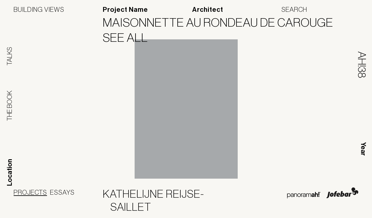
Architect (207, 10)
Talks (9, 56)
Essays (62, 192)
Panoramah (303, 195)
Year (363, 149)
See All (129, 37)
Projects (30, 192)
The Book (9, 106)
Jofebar (342, 192)
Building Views (39, 9)
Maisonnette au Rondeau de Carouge (221, 22)
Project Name (125, 10)
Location (10, 172)
